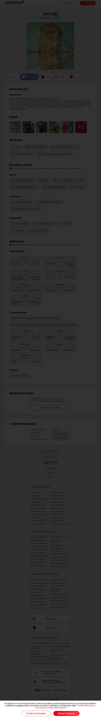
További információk (85, 706)
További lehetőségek (36, 713)
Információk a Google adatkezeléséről (51, 708)
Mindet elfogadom (66, 713)
